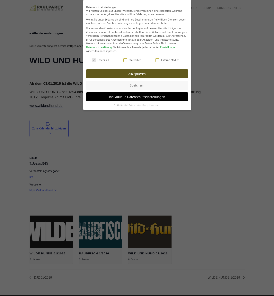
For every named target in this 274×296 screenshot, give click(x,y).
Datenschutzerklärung (99, 45)
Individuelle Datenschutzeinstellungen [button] (137, 94)
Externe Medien (167, 58)
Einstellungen (168, 45)
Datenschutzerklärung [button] (139, 103)
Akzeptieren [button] (137, 71)
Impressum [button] (155, 103)
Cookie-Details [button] (120, 103)
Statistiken (132, 58)
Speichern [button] (137, 83)
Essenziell (100, 58)
